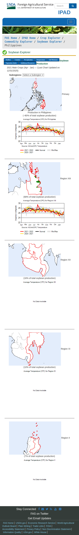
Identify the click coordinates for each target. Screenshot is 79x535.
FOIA (48, 526)
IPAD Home (29, 37)
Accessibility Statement (13, 529)
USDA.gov (21, 523)
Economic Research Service (41, 523)
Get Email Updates (39, 518)
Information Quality (12, 532)
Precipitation (28, 60)
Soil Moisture (53, 60)
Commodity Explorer (19, 41)
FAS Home (11, 37)
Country (17, 60)
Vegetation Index (11, 63)
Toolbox (8, 60)
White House (40, 532)
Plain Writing (24, 526)
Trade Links (38, 526)
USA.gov (27, 532)
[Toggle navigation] (70, 21)
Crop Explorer (50, 37)
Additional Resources (28, 63)
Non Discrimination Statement (56, 529)
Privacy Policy (33, 529)
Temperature (41, 60)
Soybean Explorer (49, 41)
